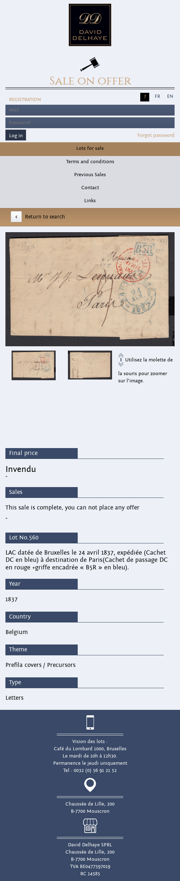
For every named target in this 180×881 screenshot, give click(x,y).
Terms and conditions (90, 162)
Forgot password (156, 135)
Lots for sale (90, 148)
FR (157, 96)
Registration (25, 100)
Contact (90, 188)
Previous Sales (90, 175)
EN (170, 96)
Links (90, 201)
